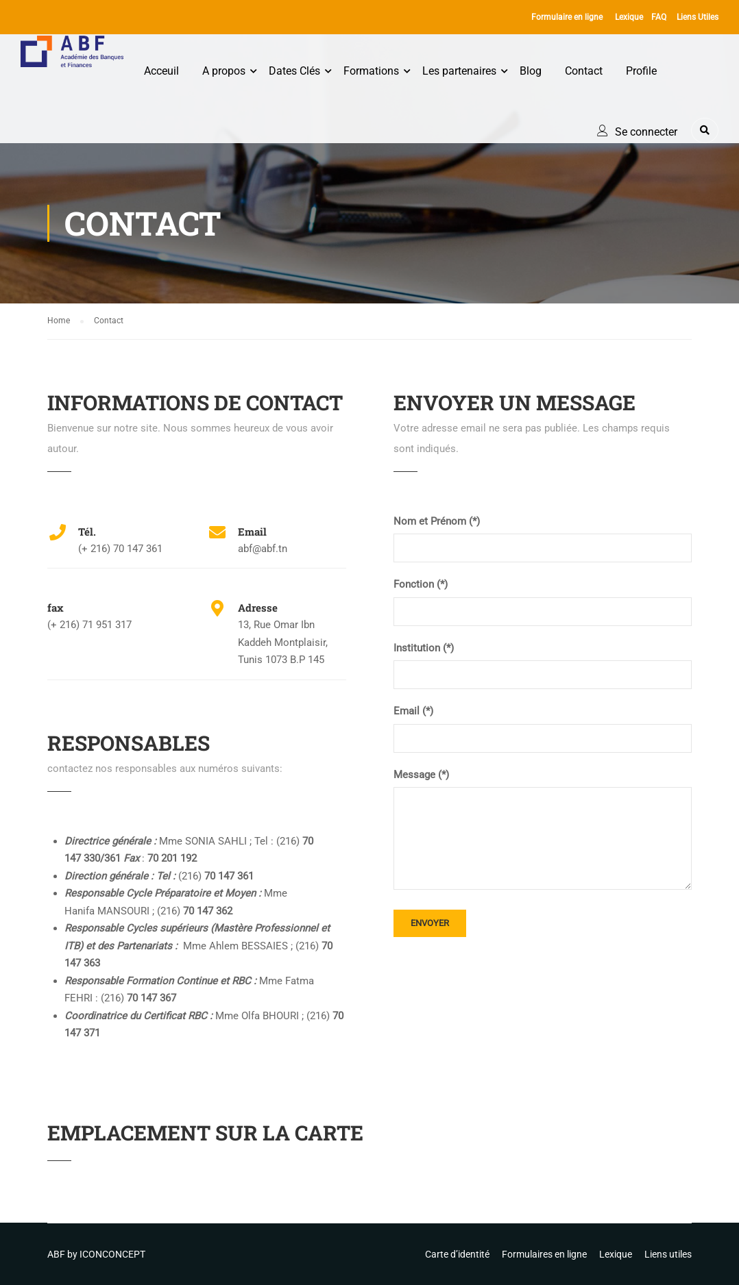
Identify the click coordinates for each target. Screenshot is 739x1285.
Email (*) (413, 711)
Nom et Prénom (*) (436, 521)
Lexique (629, 17)
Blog (531, 70)
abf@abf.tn (262, 548)
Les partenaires (459, 70)
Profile (641, 70)
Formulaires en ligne (544, 1254)
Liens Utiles (697, 17)
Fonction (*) (420, 584)
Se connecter (646, 131)
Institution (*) (423, 648)
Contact (584, 70)
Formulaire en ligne (567, 17)
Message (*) (421, 775)
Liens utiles (668, 1254)
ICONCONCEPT (112, 1254)
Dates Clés (294, 70)
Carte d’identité (457, 1254)
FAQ (658, 17)
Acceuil (161, 70)
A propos (223, 70)
